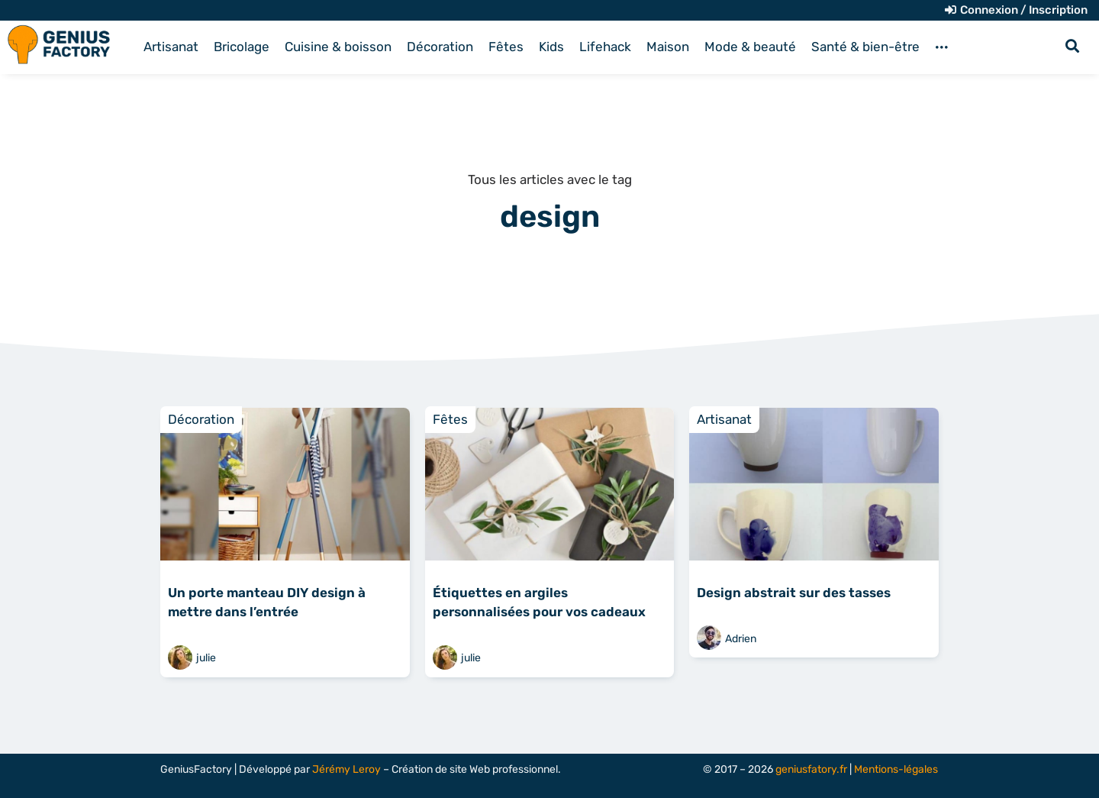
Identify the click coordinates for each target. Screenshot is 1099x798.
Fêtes (450, 419)
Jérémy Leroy (346, 769)
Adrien (740, 638)
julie (206, 657)
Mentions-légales (896, 769)
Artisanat (724, 419)
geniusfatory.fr (811, 769)
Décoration (201, 419)
